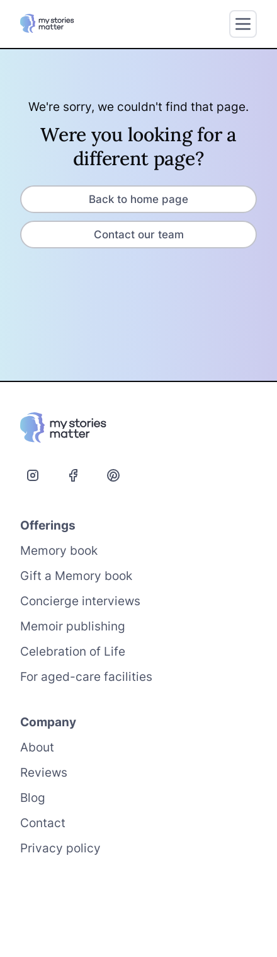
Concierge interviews (80, 601)
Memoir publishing (72, 626)
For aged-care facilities (86, 677)
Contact (42, 823)
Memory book (59, 550)
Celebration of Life (72, 651)
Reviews (43, 772)
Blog (32, 798)
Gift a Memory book (76, 576)
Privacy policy (60, 848)
